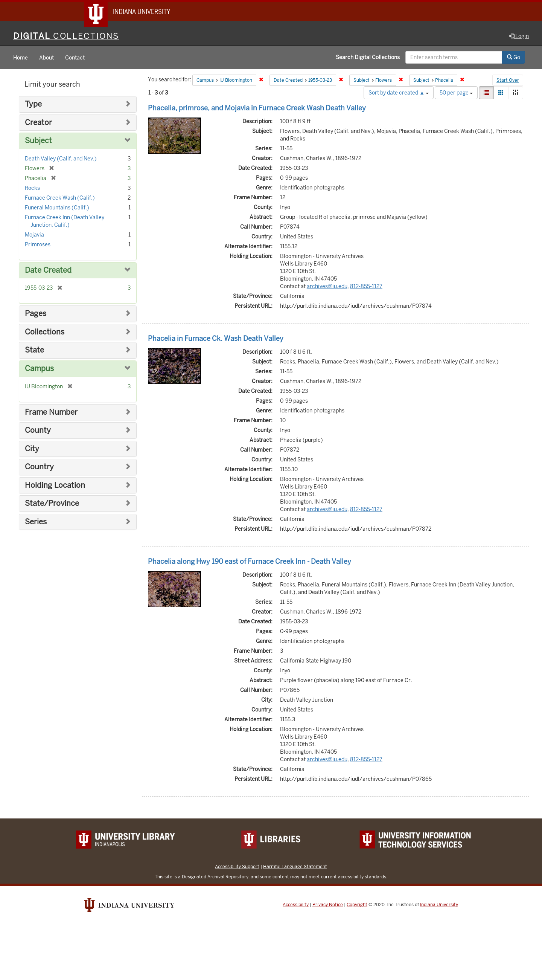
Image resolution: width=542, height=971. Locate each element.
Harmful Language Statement (295, 867)
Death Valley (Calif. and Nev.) (61, 159)
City (32, 448)
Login (519, 36)
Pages (35, 314)
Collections (44, 332)
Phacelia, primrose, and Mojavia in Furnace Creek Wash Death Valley (257, 108)
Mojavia (34, 235)
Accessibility (296, 905)
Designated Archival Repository (215, 877)
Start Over (507, 81)
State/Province (52, 503)
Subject (38, 141)
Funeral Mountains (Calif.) (57, 208)
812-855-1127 (366, 286)
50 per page (456, 93)
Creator (38, 123)
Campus (39, 369)
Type (33, 104)
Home (20, 58)
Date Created (48, 270)
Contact (75, 58)
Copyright (357, 905)
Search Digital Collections (368, 57)
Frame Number (51, 412)
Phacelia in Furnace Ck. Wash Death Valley (215, 338)
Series (36, 522)
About (46, 58)
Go (513, 57)
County (38, 430)
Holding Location (55, 485)
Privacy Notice (327, 905)
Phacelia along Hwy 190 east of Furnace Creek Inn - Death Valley (249, 561)
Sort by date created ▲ (398, 93)
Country (39, 467)
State (34, 350)
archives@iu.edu (327, 286)
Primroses (37, 244)
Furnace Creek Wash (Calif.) (60, 198)
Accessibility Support (237, 867)
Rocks (32, 188)
